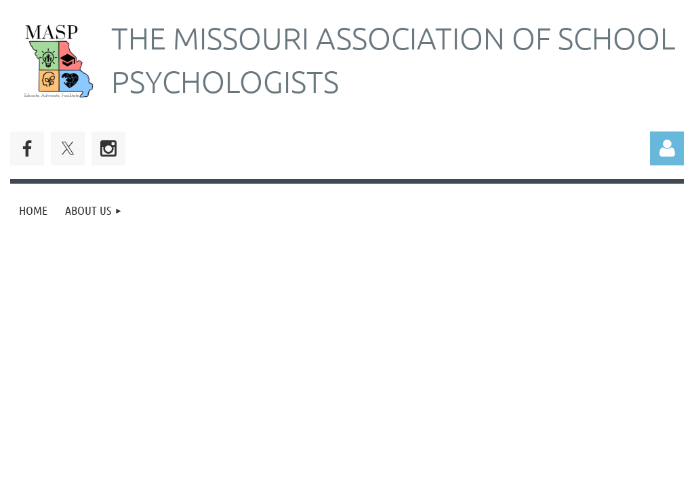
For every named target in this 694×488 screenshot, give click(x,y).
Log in (667, 148)
